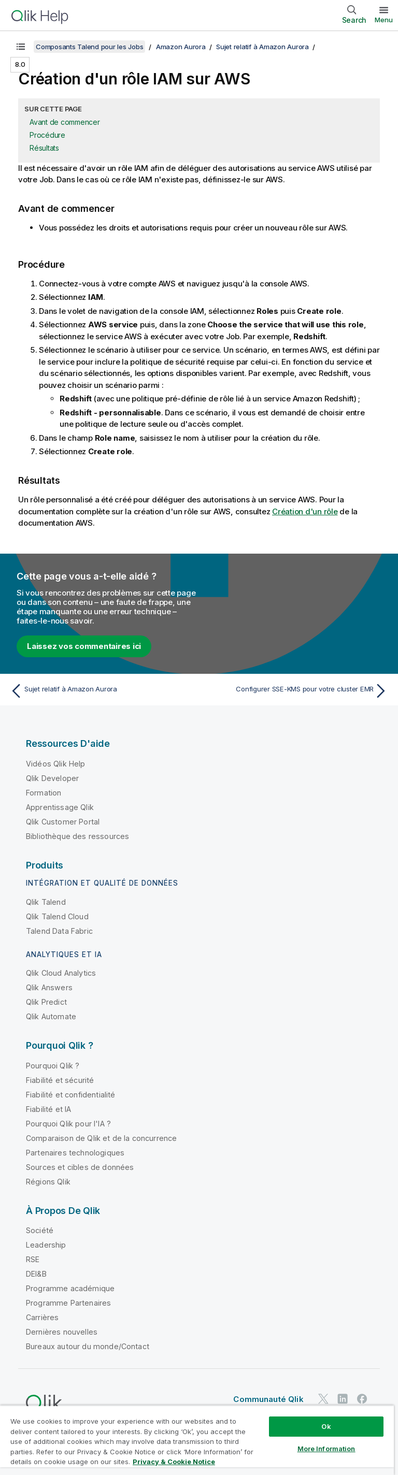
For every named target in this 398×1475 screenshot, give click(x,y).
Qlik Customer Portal (63, 821)
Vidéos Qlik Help (56, 763)
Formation (43, 792)
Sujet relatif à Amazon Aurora (262, 46)
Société (39, 1230)
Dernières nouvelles (61, 1331)
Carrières (42, 1317)
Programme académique (70, 1288)
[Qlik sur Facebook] (362, 1399)
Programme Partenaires (68, 1302)
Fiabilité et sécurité (60, 1080)
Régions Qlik (48, 1181)
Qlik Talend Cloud (57, 916)
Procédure (47, 135)
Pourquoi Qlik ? (52, 1065)
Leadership (46, 1244)
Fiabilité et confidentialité (70, 1094)
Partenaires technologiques (75, 1152)
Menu (384, 20)
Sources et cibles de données (80, 1167)
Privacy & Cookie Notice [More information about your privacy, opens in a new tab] (174, 1461)
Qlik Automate (51, 1016)
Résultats (44, 147)
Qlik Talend (46, 902)
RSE (32, 1259)
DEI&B (36, 1273)
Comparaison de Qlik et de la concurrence (101, 1138)
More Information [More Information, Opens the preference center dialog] (326, 1448)
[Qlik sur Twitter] (323, 1399)
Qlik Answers (49, 987)
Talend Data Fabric (59, 931)
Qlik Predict (46, 1001)
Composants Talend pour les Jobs (89, 46)
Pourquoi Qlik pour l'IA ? (68, 1123)
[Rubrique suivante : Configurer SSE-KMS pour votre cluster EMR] (296, 691)
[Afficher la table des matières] (21, 46)
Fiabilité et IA (48, 1109)
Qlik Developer (52, 778)
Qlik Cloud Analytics (61, 972)
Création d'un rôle (305, 511)
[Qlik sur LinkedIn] (342, 1399)
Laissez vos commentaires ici (84, 646)
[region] (197, 1440)
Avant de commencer (65, 122)
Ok (326, 1426)
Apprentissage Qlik (60, 807)
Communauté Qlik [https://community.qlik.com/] (268, 1399)
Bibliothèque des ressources (77, 836)
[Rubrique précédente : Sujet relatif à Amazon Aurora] (101, 691)
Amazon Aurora (181, 46)
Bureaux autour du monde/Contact (87, 1346)
